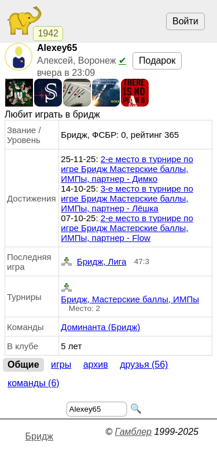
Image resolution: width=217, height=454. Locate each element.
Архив (95, 364)
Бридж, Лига (93, 261)
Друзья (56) (144, 364)
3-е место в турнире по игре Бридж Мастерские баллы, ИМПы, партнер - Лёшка (127, 198)
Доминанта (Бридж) (100, 327)
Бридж (39, 436)
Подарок (157, 60)
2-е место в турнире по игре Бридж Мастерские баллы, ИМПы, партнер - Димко (127, 169)
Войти (185, 21)
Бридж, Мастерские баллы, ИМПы (130, 292)
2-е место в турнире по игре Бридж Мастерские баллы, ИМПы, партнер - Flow (127, 228)
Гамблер (133, 432)
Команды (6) (34, 383)
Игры (61, 364)
